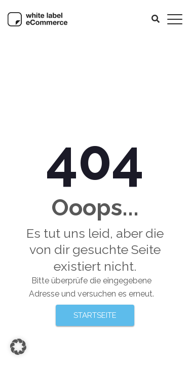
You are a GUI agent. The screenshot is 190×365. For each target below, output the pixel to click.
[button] (18, 346)
